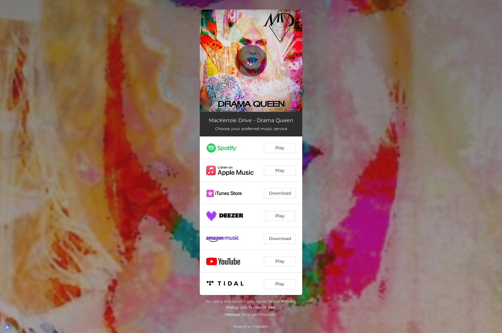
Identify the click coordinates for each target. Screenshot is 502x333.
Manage (232, 314)
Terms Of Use (261, 307)
